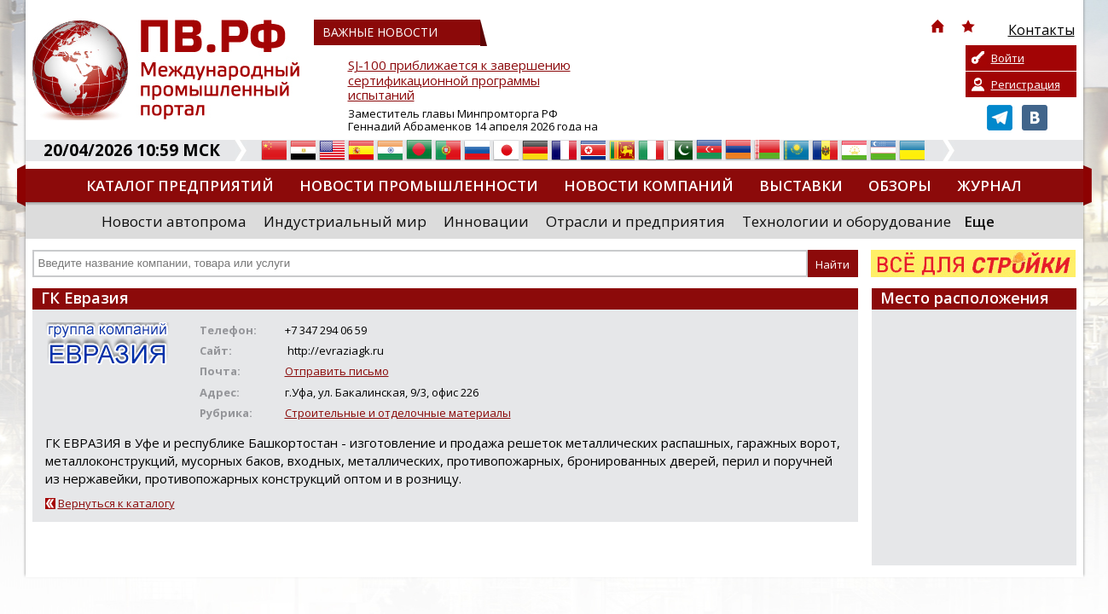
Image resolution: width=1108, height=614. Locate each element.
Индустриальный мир (345, 221)
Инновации (486, 221)
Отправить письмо (337, 371)
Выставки (801, 185)
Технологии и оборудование (846, 221)
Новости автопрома (174, 221)
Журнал (989, 185)
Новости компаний (649, 185)
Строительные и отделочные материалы (398, 412)
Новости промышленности (418, 185)
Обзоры (899, 185)
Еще (979, 221)
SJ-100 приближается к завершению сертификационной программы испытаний (459, 80)
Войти (1007, 58)
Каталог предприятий (180, 185)
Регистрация (1025, 84)
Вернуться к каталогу (116, 503)
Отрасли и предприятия (635, 221)
